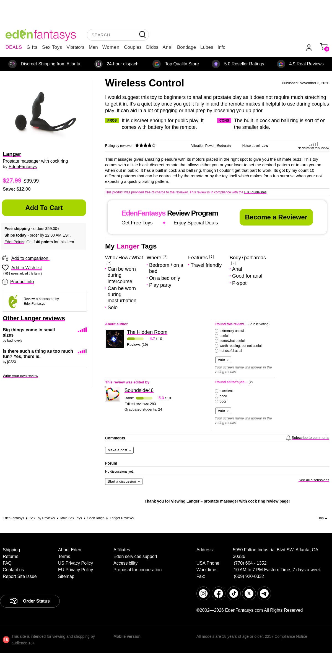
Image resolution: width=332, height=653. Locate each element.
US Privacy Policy (75, 563)
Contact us (13, 569)
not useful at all (231, 351)
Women (111, 47)
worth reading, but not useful (240, 346)
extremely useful (232, 331)
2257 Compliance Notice (286, 636)
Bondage (186, 47)
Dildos (152, 47)
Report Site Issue (20, 576)
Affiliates (121, 549)
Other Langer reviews (34, 318)
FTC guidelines (255, 192)
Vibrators (75, 47)
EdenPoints (14, 242)
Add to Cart (44, 207)
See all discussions (314, 480)
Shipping (11, 549)
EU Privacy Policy (75, 569)
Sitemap (66, 576)
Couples (133, 47)
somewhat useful (232, 341)
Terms (64, 556)
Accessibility (125, 563)
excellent (226, 391)
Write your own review (20, 376)
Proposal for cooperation (137, 569)
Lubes (206, 47)
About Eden (69, 549)
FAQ (7, 563)
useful (224, 336)
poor (223, 401)
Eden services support (135, 556)
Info (221, 47)
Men (93, 47)
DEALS (14, 47)
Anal (168, 47)
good (223, 396)
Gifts (32, 47)
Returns (10, 556)
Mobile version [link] (127, 636)
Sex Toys (52, 47)
